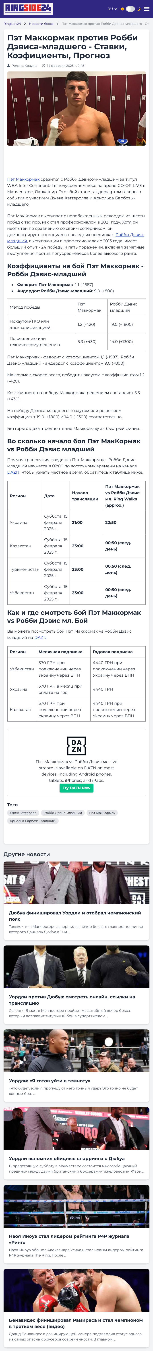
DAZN (13, 472)
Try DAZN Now (76, 788)
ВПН (75, 675)
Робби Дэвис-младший (63, 813)
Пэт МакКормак (102, 813)
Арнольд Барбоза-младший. (33, 821)
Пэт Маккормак (23, 179)
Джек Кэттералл (23, 813)
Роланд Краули (24, 66)
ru (110, 9)
